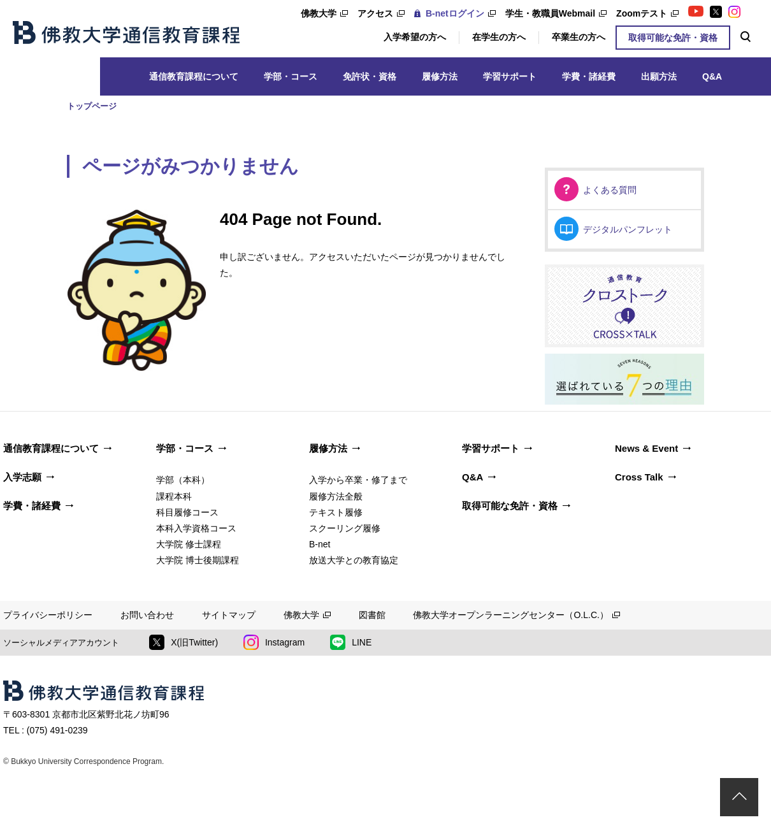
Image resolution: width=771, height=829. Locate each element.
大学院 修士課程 (188, 544)
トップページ (92, 106)
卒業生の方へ (578, 37)
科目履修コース (187, 512)
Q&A (712, 76)
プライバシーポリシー (47, 615)
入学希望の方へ (415, 37)
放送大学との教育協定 (353, 560)
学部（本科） (183, 480)
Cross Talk (639, 477)
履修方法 (440, 76)
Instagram (274, 642)
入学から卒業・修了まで (358, 480)
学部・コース (290, 76)
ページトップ (739, 797)
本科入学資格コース (196, 528)
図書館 (372, 615)
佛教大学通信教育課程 (126, 32)
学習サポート (510, 76)
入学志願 (22, 477)
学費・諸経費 (589, 76)
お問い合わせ (147, 615)
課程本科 (174, 496)
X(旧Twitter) (183, 642)
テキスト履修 (336, 512)
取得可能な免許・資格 (672, 37)
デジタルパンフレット (627, 229)
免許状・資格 (369, 76)
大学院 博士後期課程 (197, 560)
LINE (350, 642)
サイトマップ (229, 615)
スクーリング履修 (344, 528)
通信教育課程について (193, 76)
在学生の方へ (499, 37)
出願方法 (659, 76)
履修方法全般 (336, 496)
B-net (319, 544)
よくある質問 (610, 190)
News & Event (646, 448)
